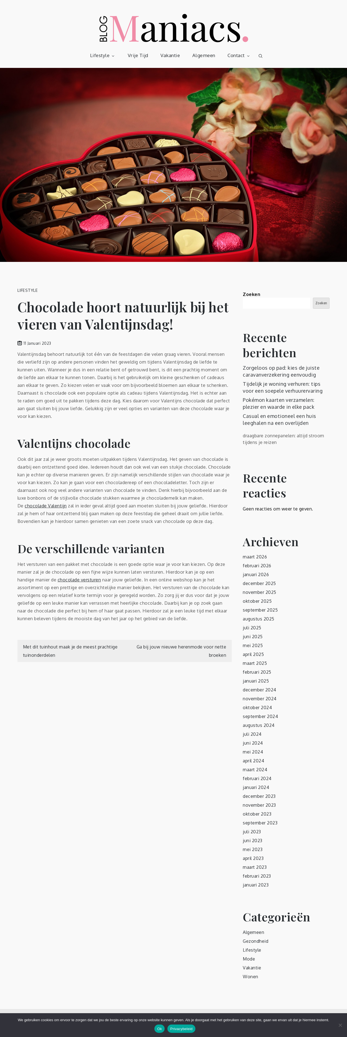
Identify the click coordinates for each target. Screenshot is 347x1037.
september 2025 (260, 610)
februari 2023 (257, 876)
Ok (159, 1029)
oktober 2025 (257, 601)
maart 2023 (255, 867)
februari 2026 (257, 565)
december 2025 (259, 583)
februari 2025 (257, 672)
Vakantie (170, 55)
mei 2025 (253, 645)
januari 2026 (256, 574)
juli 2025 (252, 627)
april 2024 (253, 760)
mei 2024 (253, 752)
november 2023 (259, 805)
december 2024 (259, 690)
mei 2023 (252, 849)
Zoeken (251, 294)
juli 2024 (252, 734)
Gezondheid (255, 941)
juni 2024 (253, 743)
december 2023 (259, 796)
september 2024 (260, 716)
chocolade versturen (79, 580)
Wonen (250, 976)
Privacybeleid (181, 1029)
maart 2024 (255, 769)
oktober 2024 (257, 707)
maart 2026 (255, 557)
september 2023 (260, 823)
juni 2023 (252, 840)
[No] (340, 1025)
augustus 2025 (258, 619)
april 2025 (253, 654)
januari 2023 (256, 885)
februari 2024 (257, 778)
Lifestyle (103, 55)
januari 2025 (256, 681)
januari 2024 (256, 787)
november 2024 (260, 698)
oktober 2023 (257, 814)
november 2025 (259, 592)
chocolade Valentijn (46, 506)
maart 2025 (255, 663)
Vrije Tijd (138, 55)
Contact (239, 55)
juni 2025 (253, 636)
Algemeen (203, 55)
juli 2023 (252, 831)
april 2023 (253, 858)
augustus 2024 (259, 725)
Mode (249, 959)
